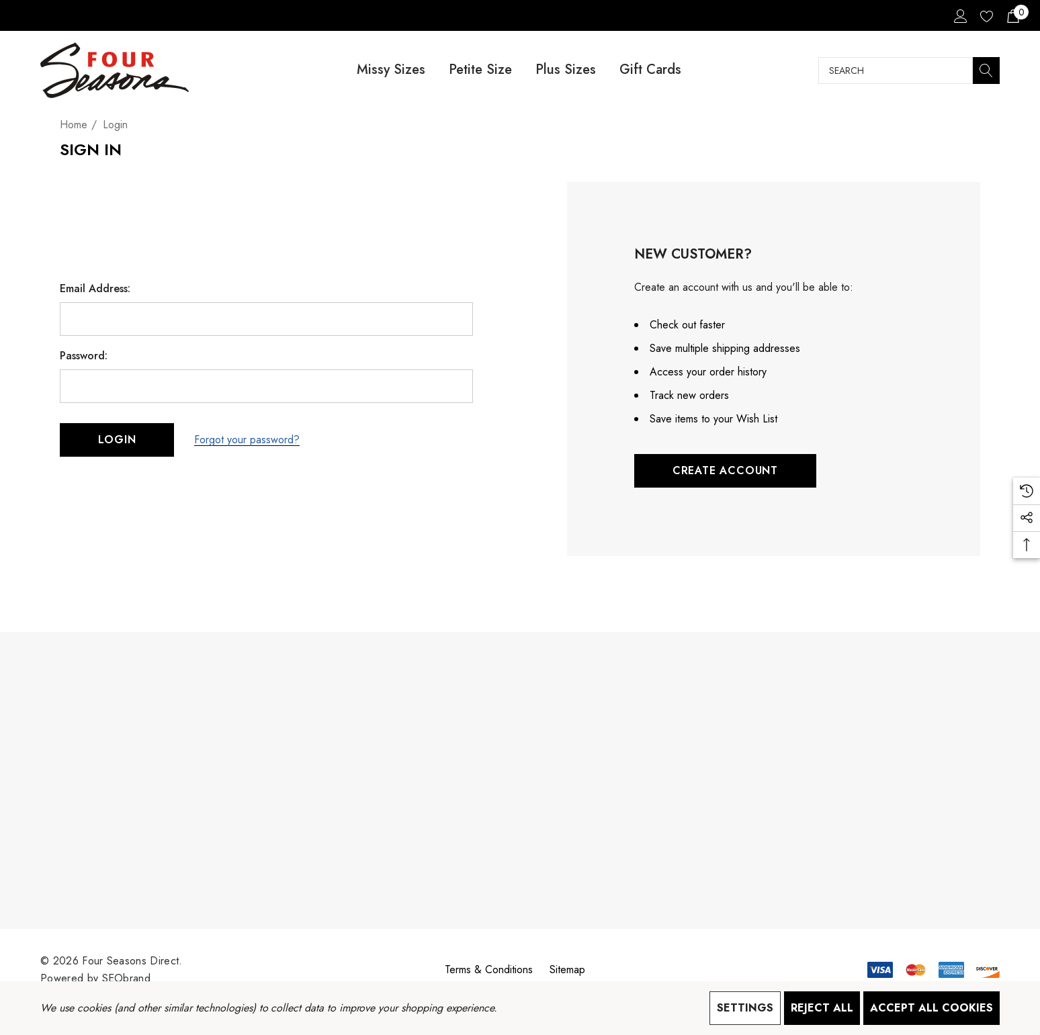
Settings (745, 1008)
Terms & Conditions (489, 969)
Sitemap (567, 969)
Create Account (725, 470)
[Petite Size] (480, 70)
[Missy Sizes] (391, 70)
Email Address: (95, 289)
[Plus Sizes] (565, 70)
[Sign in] (960, 15)
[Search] (986, 70)
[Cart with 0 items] (1012, 15)
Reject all (822, 1008)
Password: (83, 356)
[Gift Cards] (650, 70)
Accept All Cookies (931, 1008)
